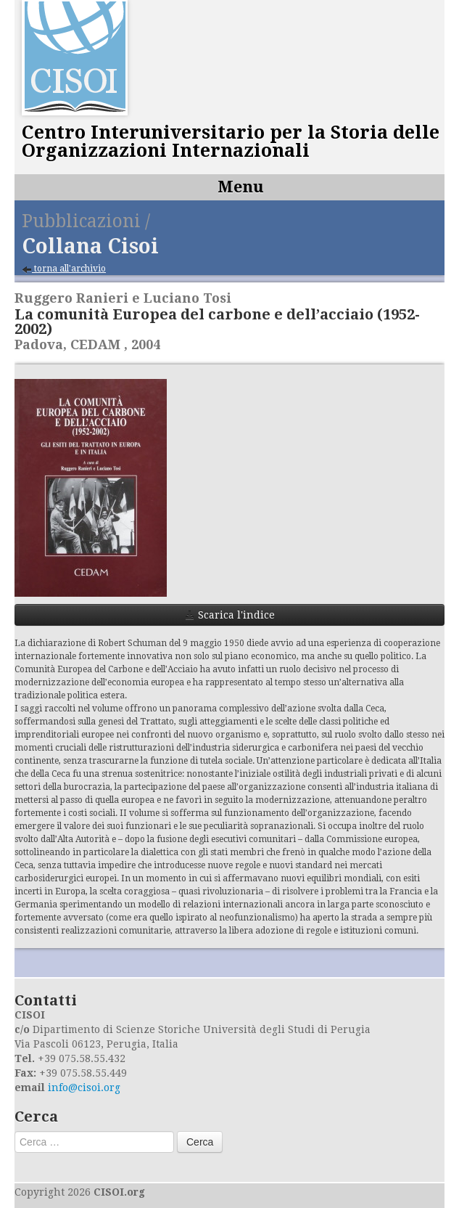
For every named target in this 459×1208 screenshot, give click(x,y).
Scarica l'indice (230, 615)
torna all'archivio (64, 269)
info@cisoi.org (84, 1087)
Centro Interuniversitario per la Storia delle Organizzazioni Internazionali (230, 141)
